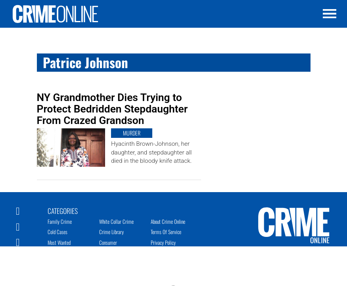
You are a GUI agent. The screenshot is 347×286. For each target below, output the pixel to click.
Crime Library (111, 232)
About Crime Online (168, 221)
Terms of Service (166, 232)
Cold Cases (57, 232)
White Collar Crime (116, 221)
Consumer (108, 242)
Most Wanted (59, 242)
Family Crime (60, 221)
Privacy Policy (163, 242)
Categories (63, 210)
